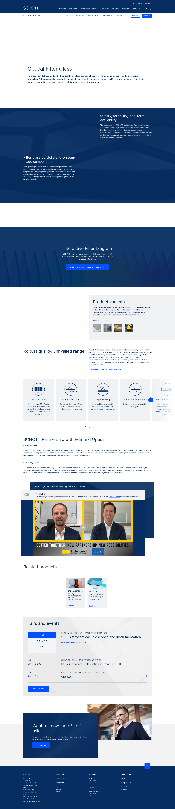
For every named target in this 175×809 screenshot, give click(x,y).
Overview (69, 16)
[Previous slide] (81, 427)
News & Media (137, 3)
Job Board (92, 796)
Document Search (94, 783)
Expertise (59, 787)
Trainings (59, 791)
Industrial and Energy (29, 792)
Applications (80, 16)
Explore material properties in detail (105, 369)
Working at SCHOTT (95, 791)
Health (25, 787)
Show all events (38, 689)
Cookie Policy (114, 497)
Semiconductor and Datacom (32, 801)
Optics (25, 794)
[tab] (85, 427)
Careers (125, 9)
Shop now (135, 15)
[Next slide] (93, 427)
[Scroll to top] (147, 766)
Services (59, 789)
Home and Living (28, 790)
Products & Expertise (89, 9)
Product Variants (107, 16)
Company (92, 778)
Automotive (26, 780)
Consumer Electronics (30, 785)
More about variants (102, 320)
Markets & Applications (67, 9)
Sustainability (93, 780)
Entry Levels (92, 793)
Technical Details (93, 16)
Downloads (119, 16)
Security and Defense (30, 799)
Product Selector (61, 778)
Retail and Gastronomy (30, 796)
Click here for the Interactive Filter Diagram (87, 267)
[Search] (146, 8)
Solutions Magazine (110, 9)
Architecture (27, 778)
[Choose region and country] (147, 3)
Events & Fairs (125, 787)
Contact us (146, 15)
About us (136, 9)
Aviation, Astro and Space (31, 783)
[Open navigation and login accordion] (150, 8)
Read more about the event (74, 643)
